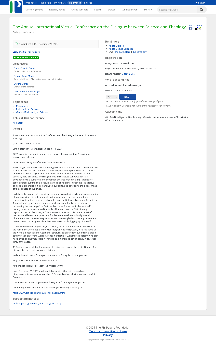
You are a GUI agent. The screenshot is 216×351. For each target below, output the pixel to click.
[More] (148, 9)
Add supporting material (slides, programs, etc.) (37, 303)
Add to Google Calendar (121, 48)
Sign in (200, 2)
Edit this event (196, 25)
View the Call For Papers (26, 51)
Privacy (108, 335)
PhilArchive (60, 2)
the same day (140, 51)
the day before (122, 51)
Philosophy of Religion (27, 109)
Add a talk (18, 122)
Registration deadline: (116, 68)
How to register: (113, 73)
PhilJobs (88, 2)
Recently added (57, 9)
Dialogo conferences (24, 32)
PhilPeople (45, 2)
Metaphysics (22, 106)
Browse (111, 9)
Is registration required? (117, 63)
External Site (128, 73)
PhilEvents (75, 2)
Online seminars (79, 9)
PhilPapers (31, 2)
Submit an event (130, 9)
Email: (112, 51)
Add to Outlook (116, 45)
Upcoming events (34, 9)
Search (98, 9)
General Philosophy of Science (32, 112)
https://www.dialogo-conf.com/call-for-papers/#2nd (39, 292)
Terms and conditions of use (108, 331)
